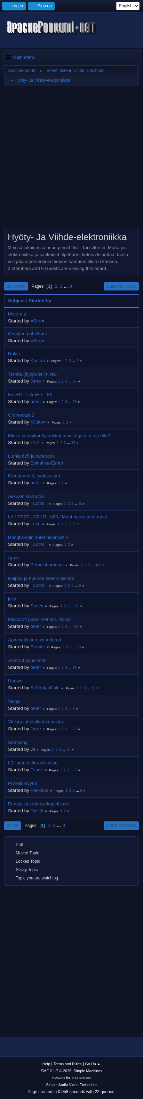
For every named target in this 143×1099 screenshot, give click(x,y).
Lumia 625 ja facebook (31, 456)
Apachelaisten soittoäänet (34, 639)
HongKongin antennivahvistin (38, 537)
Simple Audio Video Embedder (71, 1085)
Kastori (37, 360)
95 (75, 381)
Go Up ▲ (93, 1064)
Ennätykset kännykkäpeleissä (38, 803)
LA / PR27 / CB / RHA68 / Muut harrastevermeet (57, 516)
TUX (35, 442)
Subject (16, 300)
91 (75, 668)
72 (68, 750)
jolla (12, 598)
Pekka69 (39, 790)
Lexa (35, 523)
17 (74, 524)
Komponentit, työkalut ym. (34, 475)
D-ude (36, 769)
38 (73, 443)
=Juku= (38, 422)
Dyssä (36, 810)
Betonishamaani (47, 564)
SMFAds (58, 1078)
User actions (121, 286)
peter (35, 401)
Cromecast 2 (21, 415)
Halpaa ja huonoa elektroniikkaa (41, 578)
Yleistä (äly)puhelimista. (32, 374)
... (66, 286)
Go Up (12, 825)
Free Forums (81, 1078)
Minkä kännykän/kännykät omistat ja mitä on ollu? (59, 435)
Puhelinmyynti (22, 783)
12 (93, 688)
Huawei (15, 680)
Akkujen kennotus (26, 496)
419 (76, 627)
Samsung (17, 742)
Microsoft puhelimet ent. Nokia (39, 619)
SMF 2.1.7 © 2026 (56, 1071)
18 (75, 402)
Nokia (14, 353)
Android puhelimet (26, 660)
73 (75, 729)
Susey (36, 605)
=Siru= (37, 320)
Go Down (16, 286)
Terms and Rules (68, 1064)
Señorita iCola (44, 687)
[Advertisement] (71, 159)
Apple (14, 557)
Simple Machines (88, 1071)
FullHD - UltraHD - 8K (30, 394)
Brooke (37, 646)
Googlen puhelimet (27, 333)
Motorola (17, 314)
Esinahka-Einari (46, 463)
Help (46, 1064)
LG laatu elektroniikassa (32, 762)
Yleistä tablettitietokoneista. (36, 721)
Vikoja (14, 701)
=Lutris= (38, 503)
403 (98, 565)
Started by (40, 300)
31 (77, 606)
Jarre (35, 381)
